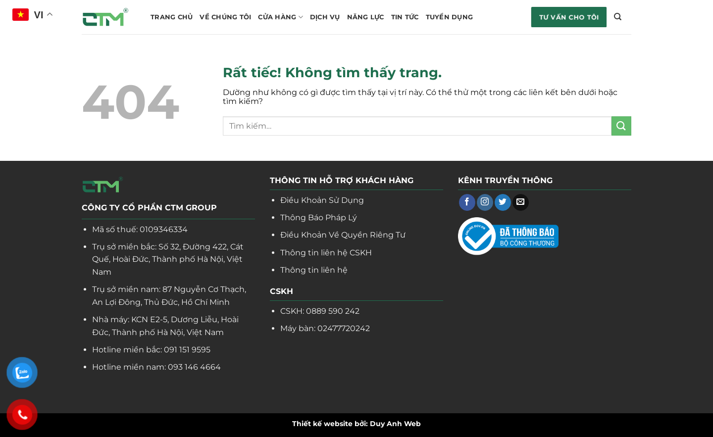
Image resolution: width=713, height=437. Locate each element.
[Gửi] (621, 126)
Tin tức (405, 17)
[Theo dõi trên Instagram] (485, 202)
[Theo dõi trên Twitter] (503, 202)
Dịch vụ (325, 17)
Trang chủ (172, 17)
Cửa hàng (280, 17)
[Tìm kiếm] (617, 16)
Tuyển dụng (449, 17)
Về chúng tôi (225, 17)
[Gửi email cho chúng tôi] (520, 202)
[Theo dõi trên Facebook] (467, 202)
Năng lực (365, 17)
